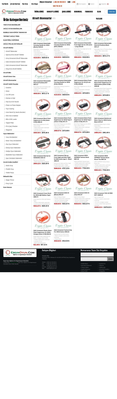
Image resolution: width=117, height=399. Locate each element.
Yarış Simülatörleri (11, 137)
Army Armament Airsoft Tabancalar (16, 58)
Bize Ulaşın (34, 4)
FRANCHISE (89, 11)
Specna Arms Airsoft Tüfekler (15, 55)
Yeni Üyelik (5, 4)
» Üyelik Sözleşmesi (85, 269)
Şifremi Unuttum (15, 4)
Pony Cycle (9, 183)
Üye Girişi (25, 4)
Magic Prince (10, 180)
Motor (8, 91)
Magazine (9, 130)
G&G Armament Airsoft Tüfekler (16, 62)
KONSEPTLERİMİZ (53, 11)
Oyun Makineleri (8, 133)
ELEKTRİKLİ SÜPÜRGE (11, 40)
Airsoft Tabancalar (11, 51)
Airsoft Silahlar (8, 48)
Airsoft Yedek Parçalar (10, 84)
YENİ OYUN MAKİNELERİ (11, 25)
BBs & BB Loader (11, 119)
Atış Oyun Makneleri (12, 144)
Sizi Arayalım (82, 4)
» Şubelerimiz (102, 263)
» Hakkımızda (102, 267)
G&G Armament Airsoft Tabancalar (16, 65)
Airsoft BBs (7, 72)
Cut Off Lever (10, 94)
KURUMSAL (78, 11)
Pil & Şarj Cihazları (12, 126)
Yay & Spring (10, 109)
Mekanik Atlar (8, 176)
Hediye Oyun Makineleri (13, 151)
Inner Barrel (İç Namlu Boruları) (15, 112)
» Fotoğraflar (102, 271)
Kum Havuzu (7, 187)
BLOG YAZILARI (99, 12)
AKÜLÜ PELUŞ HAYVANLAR (12, 44)
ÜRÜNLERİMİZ (39, 11)
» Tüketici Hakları (85, 267)
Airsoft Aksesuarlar (9, 80)
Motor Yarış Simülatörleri (13, 140)
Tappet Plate (10, 123)
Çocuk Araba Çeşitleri (10, 162)
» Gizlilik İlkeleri (84, 263)
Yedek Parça (10, 172)
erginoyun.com (14, 262)
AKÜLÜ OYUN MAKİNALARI (12, 28)
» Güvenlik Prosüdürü (104, 269)
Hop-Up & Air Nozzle (12, 101)
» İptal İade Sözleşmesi (86, 265)
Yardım (92, 4)
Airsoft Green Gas (9, 76)
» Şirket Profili (84, 271)
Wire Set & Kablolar (12, 116)
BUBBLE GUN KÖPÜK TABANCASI (15, 32)
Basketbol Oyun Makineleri (14, 155)
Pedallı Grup (10, 169)
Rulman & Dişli (10, 98)
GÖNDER (110, 259)
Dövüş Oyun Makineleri (13, 148)
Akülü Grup (9, 165)
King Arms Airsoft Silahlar (14, 69)
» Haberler (101, 265)
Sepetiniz (105, 4)
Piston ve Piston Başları (13, 105)
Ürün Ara (112, 11)
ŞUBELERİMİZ (66, 11)
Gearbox (8, 87)
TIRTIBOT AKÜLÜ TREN (11, 36)
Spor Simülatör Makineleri (14, 158)
